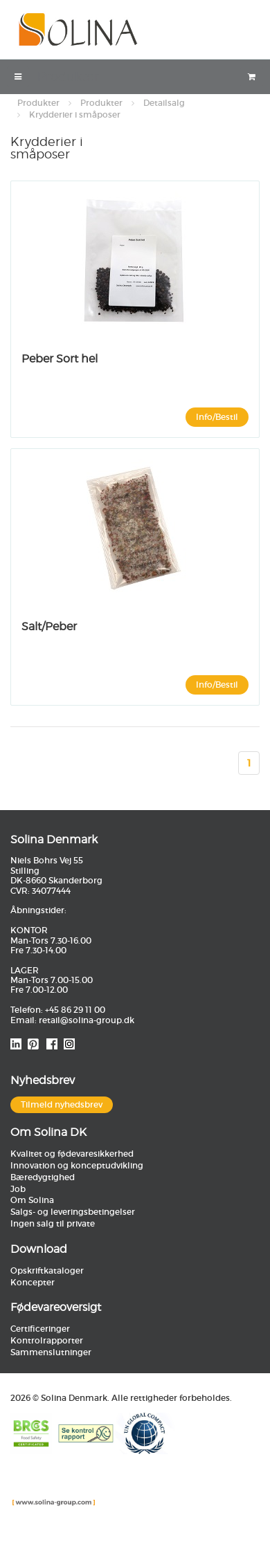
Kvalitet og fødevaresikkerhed (72, 1153)
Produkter (38, 103)
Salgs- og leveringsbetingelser (72, 1211)
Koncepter (32, 1282)
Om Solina (32, 1200)
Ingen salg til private (52, 1223)
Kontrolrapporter (46, 1340)
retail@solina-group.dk (86, 1020)
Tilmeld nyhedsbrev (61, 1104)
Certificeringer (40, 1328)
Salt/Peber (49, 626)
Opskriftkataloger (47, 1270)
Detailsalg (164, 103)
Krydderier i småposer (74, 114)
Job (18, 1189)
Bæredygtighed (42, 1177)
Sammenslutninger (50, 1352)
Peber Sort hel (59, 358)
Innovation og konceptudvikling (76, 1165)
